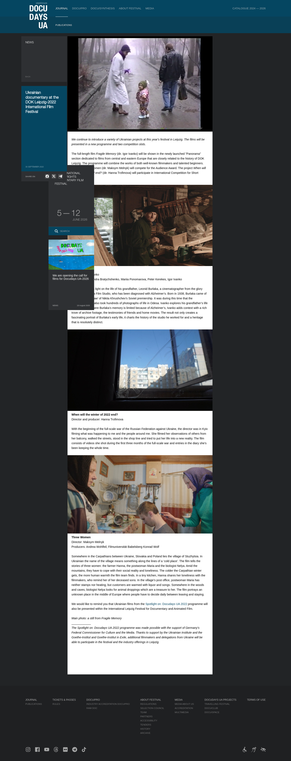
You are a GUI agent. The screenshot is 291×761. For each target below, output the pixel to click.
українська (41, 3)
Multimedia (181, 712)
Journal (62, 8)
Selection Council (152, 708)
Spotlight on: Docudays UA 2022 (170, 604)
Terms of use (256, 699)
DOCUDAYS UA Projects (220, 699)
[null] (47, 176)
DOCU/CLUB (211, 708)
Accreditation (184, 708)
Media (149, 8)
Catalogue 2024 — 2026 (249, 8)
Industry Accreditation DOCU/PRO (108, 704)
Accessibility (148, 720)
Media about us (184, 704)
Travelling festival (217, 704)
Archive (145, 733)
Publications (64, 25)
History (145, 729)
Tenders (145, 724)
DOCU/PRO (79, 8)
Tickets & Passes (64, 699)
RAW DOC (91, 708)
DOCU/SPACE (211, 712)
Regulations (148, 704)
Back (28, 77)
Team (143, 712)
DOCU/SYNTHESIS (103, 8)
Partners (146, 716)
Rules (56, 704)
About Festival (130, 8)
